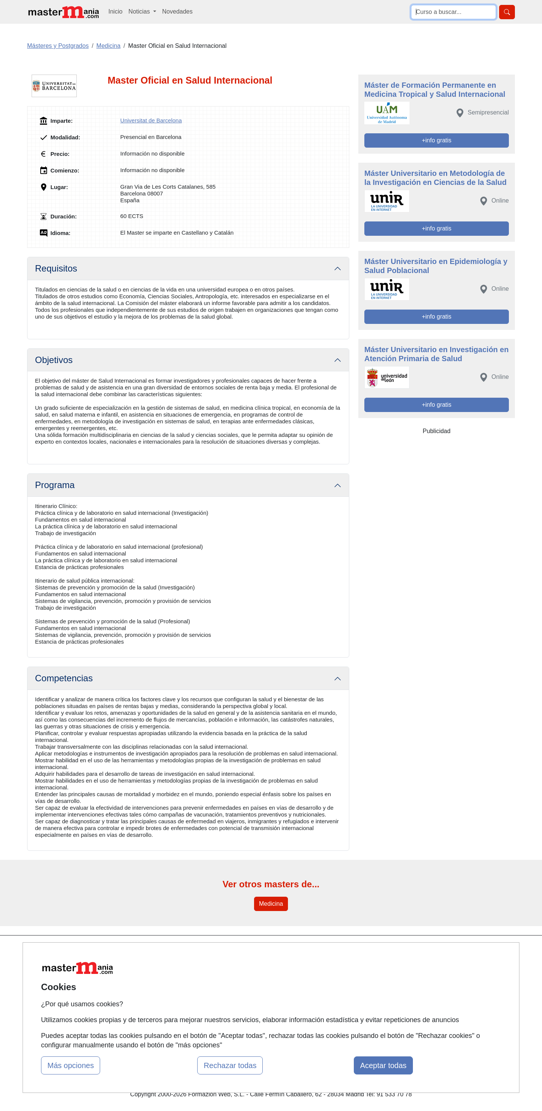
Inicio (115, 11)
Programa (55, 485)
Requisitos (56, 268)
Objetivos (54, 360)
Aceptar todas (383, 1065)
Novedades (177, 11)
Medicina (271, 903)
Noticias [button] (139, 11)
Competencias (64, 678)
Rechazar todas (230, 1065)
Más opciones (70, 1065)
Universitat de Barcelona (151, 120)
